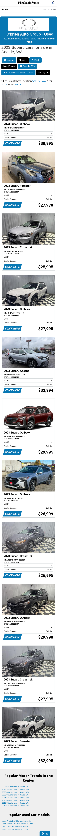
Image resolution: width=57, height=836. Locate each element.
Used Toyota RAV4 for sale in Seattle (16, 821)
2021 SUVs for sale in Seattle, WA (15, 798)
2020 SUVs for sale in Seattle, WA (15, 800)
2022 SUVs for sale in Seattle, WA (15, 795)
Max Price (9, 66)
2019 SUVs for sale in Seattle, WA (15, 803)
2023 (35, 60)
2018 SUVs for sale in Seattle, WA (15, 806)
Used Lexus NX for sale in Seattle (15, 829)
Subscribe (52, 9)
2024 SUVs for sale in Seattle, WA (15, 789)
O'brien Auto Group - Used (18, 72)
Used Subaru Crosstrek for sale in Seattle (18, 824)
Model (23, 60)
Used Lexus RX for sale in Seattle (15, 826)
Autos (4, 9)
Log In (43, 9)
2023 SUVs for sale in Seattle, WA (15, 792)
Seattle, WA (27, 66)
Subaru (9, 60)
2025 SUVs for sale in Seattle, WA (15, 787)
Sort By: (43, 72)
